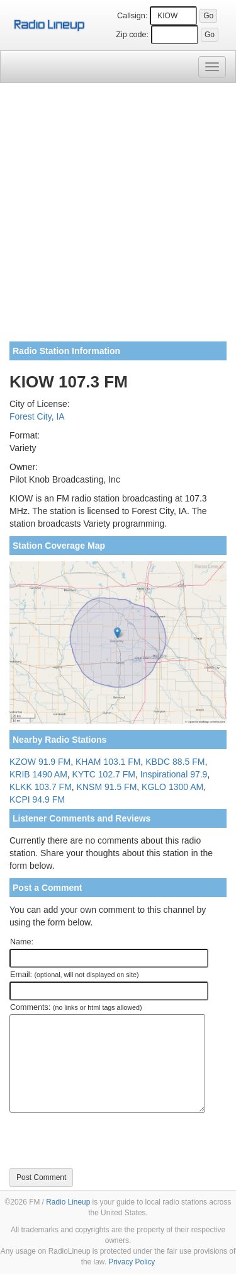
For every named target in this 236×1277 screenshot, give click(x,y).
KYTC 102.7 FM (103, 774)
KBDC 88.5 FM (175, 762)
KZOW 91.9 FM (39, 762)
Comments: (76, 1007)
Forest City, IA (37, 416)
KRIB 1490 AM (38, 774)
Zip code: (132, 34)
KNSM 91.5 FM (107, 787)
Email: (74, 974)
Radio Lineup (68, 1202)
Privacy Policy (131, 1261)
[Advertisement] (118, 217)
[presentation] (105, 1140)
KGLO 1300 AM (172, 787)
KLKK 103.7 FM (40, 787)
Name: (21, 941)
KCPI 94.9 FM (37, 799)
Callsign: (132, 15)
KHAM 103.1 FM (108, 762)
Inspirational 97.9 (174, 774)
